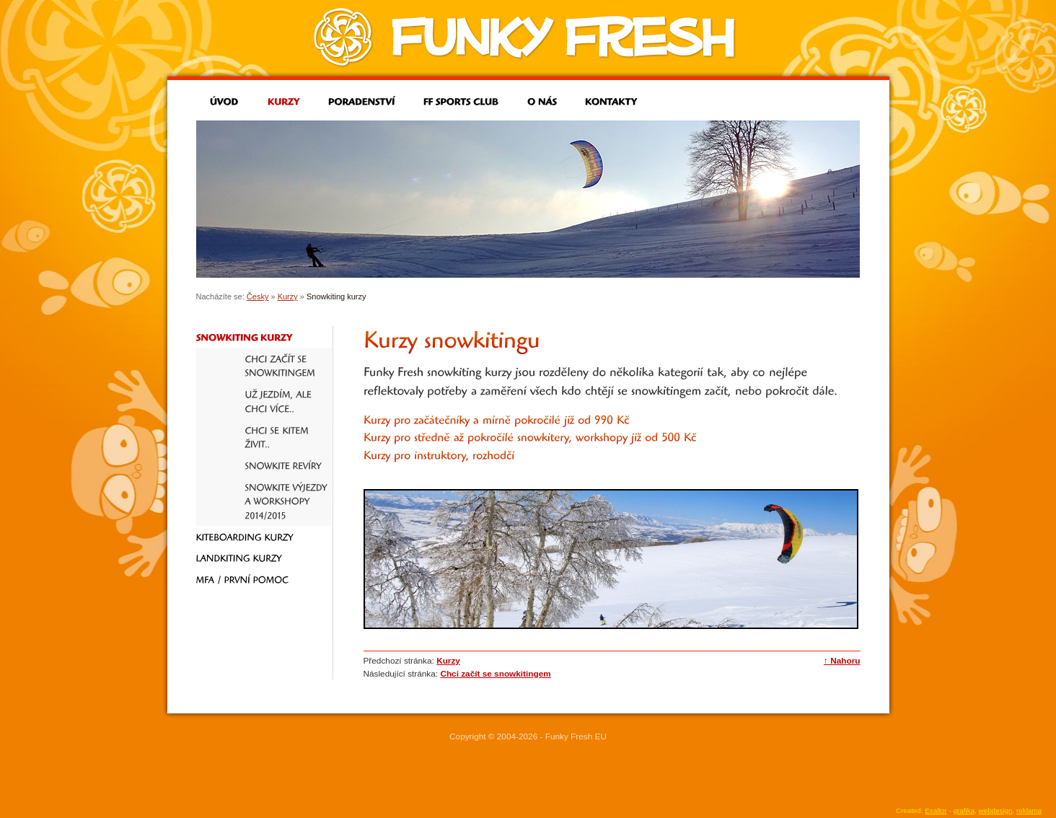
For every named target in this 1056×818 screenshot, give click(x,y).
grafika (964, 810)
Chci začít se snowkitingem (495, 674)
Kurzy (288, 296)
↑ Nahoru (842, 661)
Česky (258, 296)
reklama (1029, 810)
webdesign (996, 810)
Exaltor (936, 810)
